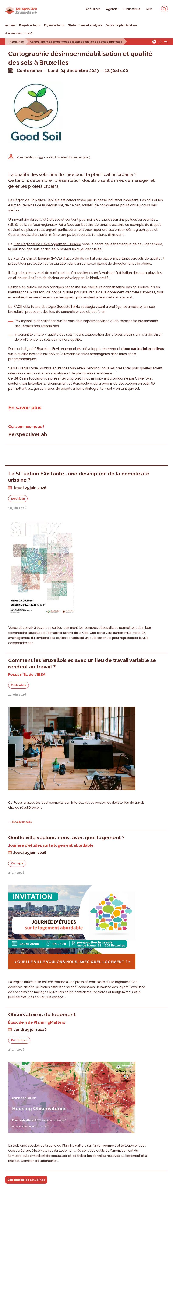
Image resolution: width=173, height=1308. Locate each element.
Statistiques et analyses (85, 25)
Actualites (17, 41)
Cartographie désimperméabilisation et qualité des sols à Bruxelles (76, 41)
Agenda (111, 9)
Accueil (10, 25)
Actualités (93, 9)
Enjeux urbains (54, 25)
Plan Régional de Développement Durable (47, 244)
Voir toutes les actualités (26, 1179)
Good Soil (64, 307)
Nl (160, 41)
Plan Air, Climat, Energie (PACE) (37, 258)
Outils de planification (121, 25)
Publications (131, 9)
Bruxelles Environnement (56, 349)
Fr (154, 41)
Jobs (149, 9)
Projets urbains (30, 25)
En (166, 41)
